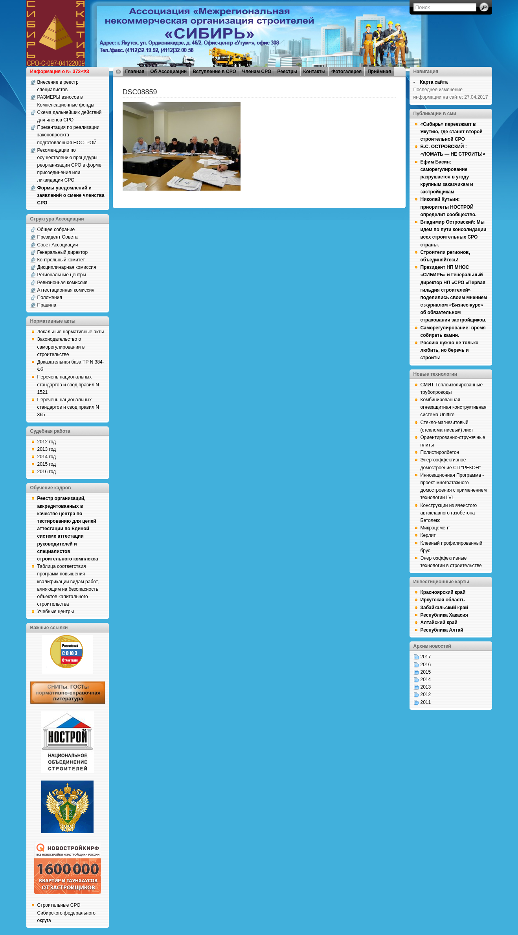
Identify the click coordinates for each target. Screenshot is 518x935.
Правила (47, 305)
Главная (135, 71)
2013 (426, 687)
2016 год (46, 471)
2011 (426, 702)
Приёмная (379, 71)
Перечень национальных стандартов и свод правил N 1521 (68, 384)
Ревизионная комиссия (62, 282)
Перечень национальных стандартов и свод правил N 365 (68, 407)
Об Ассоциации (168, 71)
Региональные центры (61, 274)
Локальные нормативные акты (70, 331)
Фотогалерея (346, 71)
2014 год (46, 456)
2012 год (46, 442)
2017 (426, 656)
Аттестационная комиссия (66, 290)
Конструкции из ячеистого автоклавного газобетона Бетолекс (449, 513)
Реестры (287, 71)
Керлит (428, 535)
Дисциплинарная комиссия (66, 267)
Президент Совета (57, 237)
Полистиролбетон (440, 452)
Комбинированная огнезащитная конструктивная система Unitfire (454, 407)
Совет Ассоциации (57, 245)
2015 (426, 672)
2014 (426, 679)
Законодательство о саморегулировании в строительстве (61, 346)
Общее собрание (56, 229)
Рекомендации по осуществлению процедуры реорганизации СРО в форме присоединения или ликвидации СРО (69, 165)
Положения (49, 297)
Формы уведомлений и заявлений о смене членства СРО (71, 195)
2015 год (46, 464)
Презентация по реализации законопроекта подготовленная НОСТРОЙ (68, 135)
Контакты (314, 71)
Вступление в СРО (214, 71)
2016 (426, 664)
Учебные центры (55, 611)
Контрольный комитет (61, 260)
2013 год (46, 449)
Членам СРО (257, 71)
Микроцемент (435, 528)
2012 (426, 694)
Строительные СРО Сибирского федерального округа (66, 912)
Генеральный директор (62, 252)
